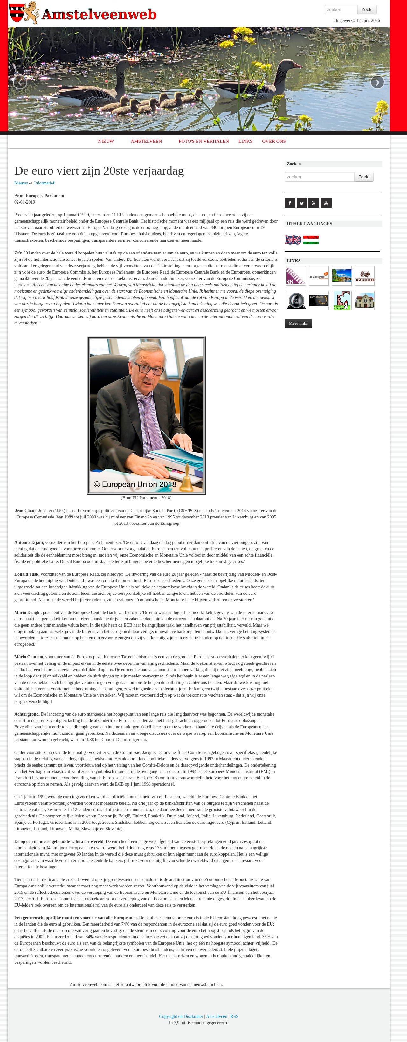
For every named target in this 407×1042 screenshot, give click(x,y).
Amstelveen (216, 1016)
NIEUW (106, 141)
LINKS (245, 141)
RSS (234, 1016)
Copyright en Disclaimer (181, 1016)
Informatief (44, 183)
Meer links (298, 323)
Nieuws (21, 183)
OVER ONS (274, 141)
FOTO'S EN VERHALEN (204, 141)
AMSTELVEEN (146, 141)
